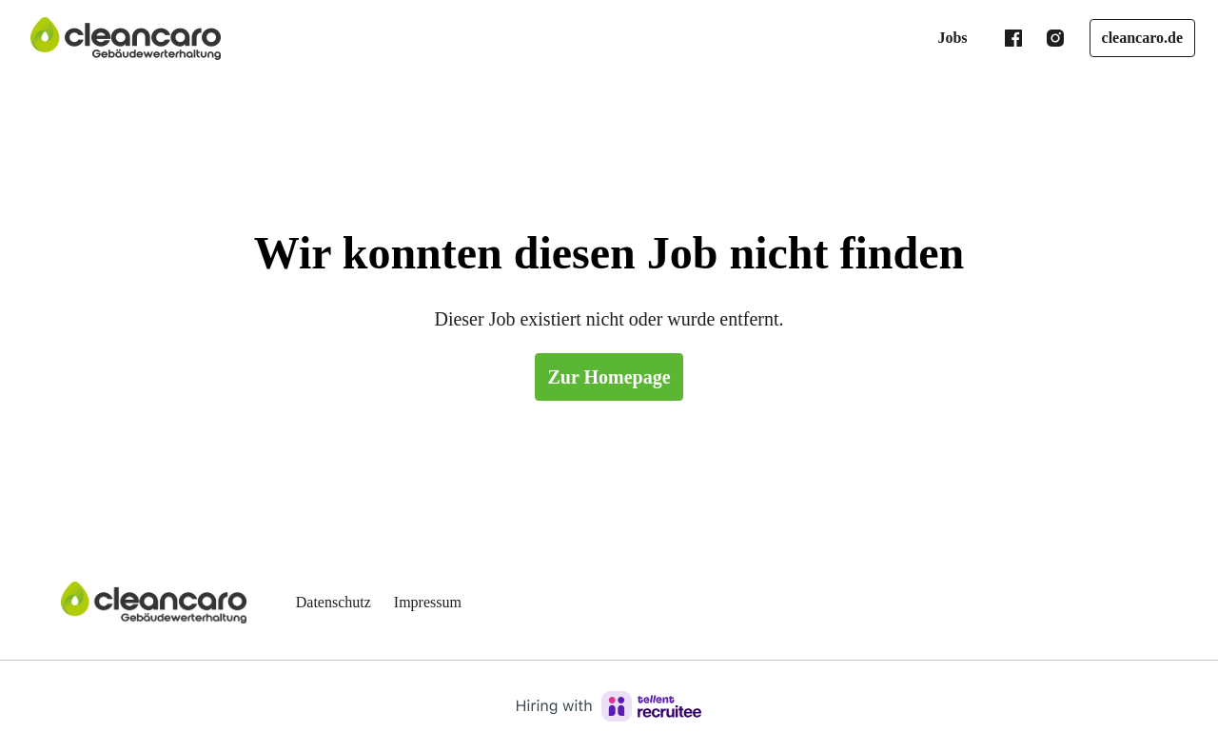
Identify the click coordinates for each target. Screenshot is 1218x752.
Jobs (942, 38)
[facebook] (1004, 38)
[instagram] (1046, 38)
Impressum (442, 602)
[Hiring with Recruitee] (609, 706)
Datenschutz (339, 602)
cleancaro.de (1137, 38)
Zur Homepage (609, 376)
